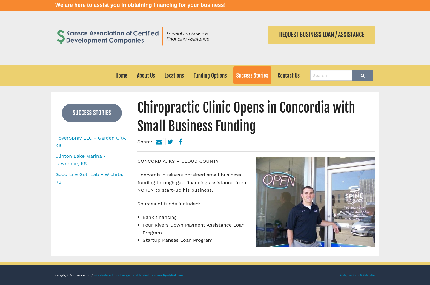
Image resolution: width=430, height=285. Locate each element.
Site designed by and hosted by (138, 275)
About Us (146, 75)
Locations (174, 75)
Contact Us (289, 75)
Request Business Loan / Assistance (321, 34)
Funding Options (210, 75)
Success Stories (252, 75)
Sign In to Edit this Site (357, 275)
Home (121, 75)
